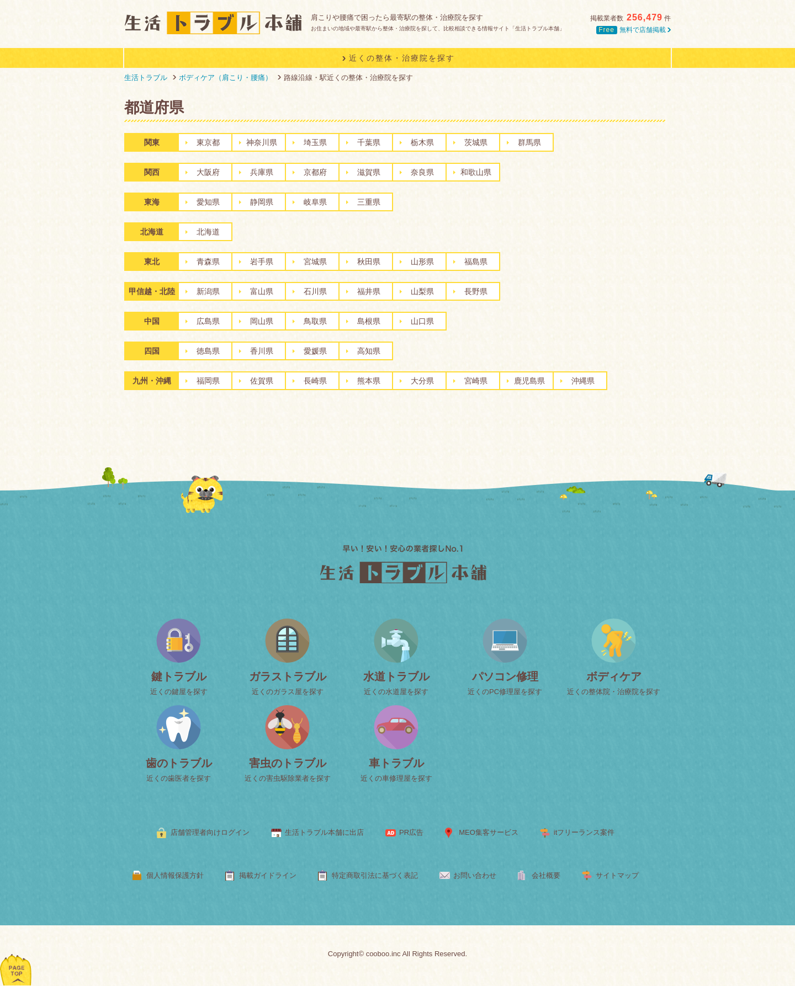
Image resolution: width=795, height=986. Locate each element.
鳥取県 (315, 321)
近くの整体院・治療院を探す (613, 691)
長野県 (475, 291)
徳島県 (208, 351)
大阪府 (208, 172)
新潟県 (208, 291)
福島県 (475, 261)
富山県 (261, 291)
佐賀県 (261, 380)
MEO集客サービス (488, 832)
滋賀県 (368, 172)
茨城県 (475, 142)
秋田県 (368, 261)
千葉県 (368, 142)
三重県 (368, 202)
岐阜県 (315, 202)
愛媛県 (315, 351)
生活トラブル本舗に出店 (324, 832)
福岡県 (208, 380)
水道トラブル (396, 676)
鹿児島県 (529, 380)
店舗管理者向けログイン (210, 832)
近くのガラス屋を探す (288, 691)
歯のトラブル (179, 763)
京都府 (315, 172)
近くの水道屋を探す (396, 691)
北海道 (208, 231)
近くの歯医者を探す (178, 778)
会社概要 (546, 875)
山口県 (422, 321)
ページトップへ (16, 955)
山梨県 (422, 291)
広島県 (208, 321)
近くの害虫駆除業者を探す (288, 778)
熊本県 (368, 380)
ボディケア (614, 676)
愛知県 (208, 202)
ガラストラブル (287, 676)
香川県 (261, 351)
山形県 (422, 261)
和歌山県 (475, 172)
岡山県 (261, 321)
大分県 (422, 380)
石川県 (315, 291)
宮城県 (315, 261)
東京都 (208, 142)
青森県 (208, 261)
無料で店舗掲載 (633, 30)
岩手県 (261, 261)
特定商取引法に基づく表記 (375, 875)
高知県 (368, 351)
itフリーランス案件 (584, 832)
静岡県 (261, 202)
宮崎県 (475, 380)
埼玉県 (315, 142)
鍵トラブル (178, 676)
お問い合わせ (474, 875)
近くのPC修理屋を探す (505, 691)
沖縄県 (583, 380)
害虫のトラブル (287, 763)
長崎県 (315, 380)
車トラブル (396, 763)
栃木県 (422, 142)
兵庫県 (261, 172)
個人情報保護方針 (175, 875)
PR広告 (411, 832)
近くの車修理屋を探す (396, 778)
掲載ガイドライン (267, 875)
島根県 (368, 321)
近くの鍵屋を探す (179, 691)
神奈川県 (261, 142)
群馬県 (529, 142)
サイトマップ (617, 875)
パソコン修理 (505, 676)
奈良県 (422, 172)
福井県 (368, 291)
